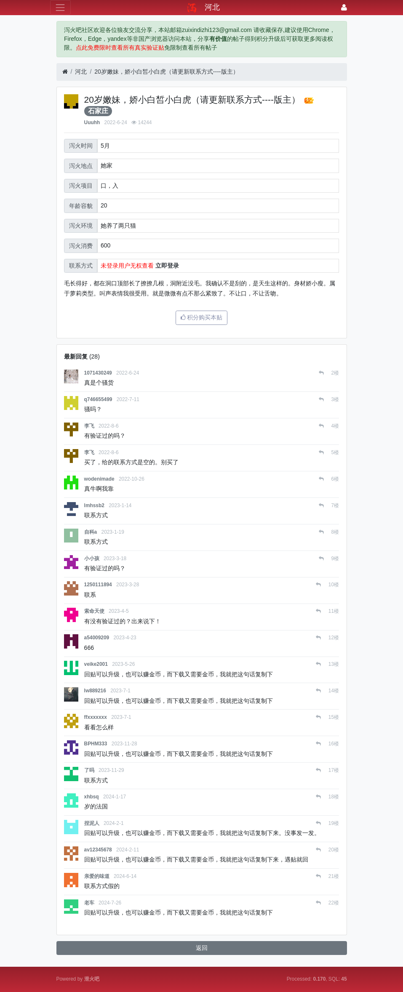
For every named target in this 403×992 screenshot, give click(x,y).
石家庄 (98, 110)
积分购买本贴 (202, 317)
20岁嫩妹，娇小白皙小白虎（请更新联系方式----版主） (166, 71)
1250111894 (98, 585)
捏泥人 (91, 823)
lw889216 (95, 691)
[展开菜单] (60, 7)
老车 (89, 903)
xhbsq (91, 797)
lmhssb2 (94, 505)
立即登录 (167, 265)
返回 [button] (202, 947)
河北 (81, 71)
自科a (90, 532)
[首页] (65, 71)
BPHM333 (95, 744)
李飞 (89, 426)
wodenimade (99, 479)
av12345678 (98, 850)
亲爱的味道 (96, 876)
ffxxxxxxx (95, 717)
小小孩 (91, 558)
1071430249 (98, 373)
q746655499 (98, 399)
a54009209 (96, 638)
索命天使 (94, 611)
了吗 (89, 770)
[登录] (344, 7)
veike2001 (96, 664)
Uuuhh (92, 122)
